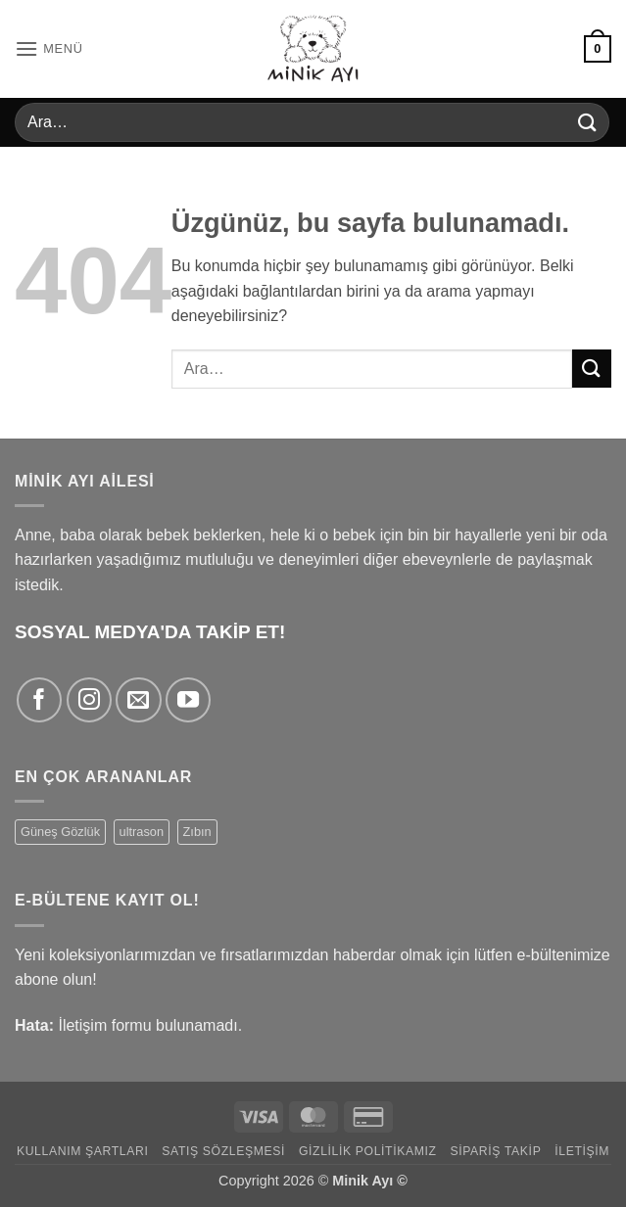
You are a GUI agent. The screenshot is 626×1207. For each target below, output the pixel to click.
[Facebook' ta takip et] (39, 699)
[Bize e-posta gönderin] (138, 699)
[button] (49, 48)
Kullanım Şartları (83, 1151)
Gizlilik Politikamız (368, 1151)
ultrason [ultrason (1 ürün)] (142, 831)
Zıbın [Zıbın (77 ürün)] (197, 831)
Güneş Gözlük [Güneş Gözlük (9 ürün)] (60, 831)
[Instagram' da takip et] (89, 699)
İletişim (581, 1151)
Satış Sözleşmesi (223, 1151)
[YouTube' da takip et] (188, 699)
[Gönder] (587, 122)
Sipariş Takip (495, 1151)
